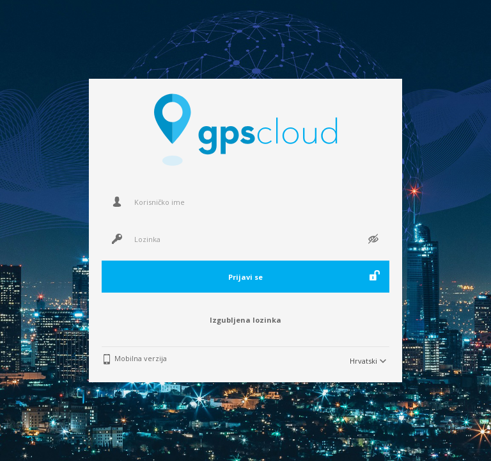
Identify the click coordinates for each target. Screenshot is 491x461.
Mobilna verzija (140, 358)
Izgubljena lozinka (245, 320)
